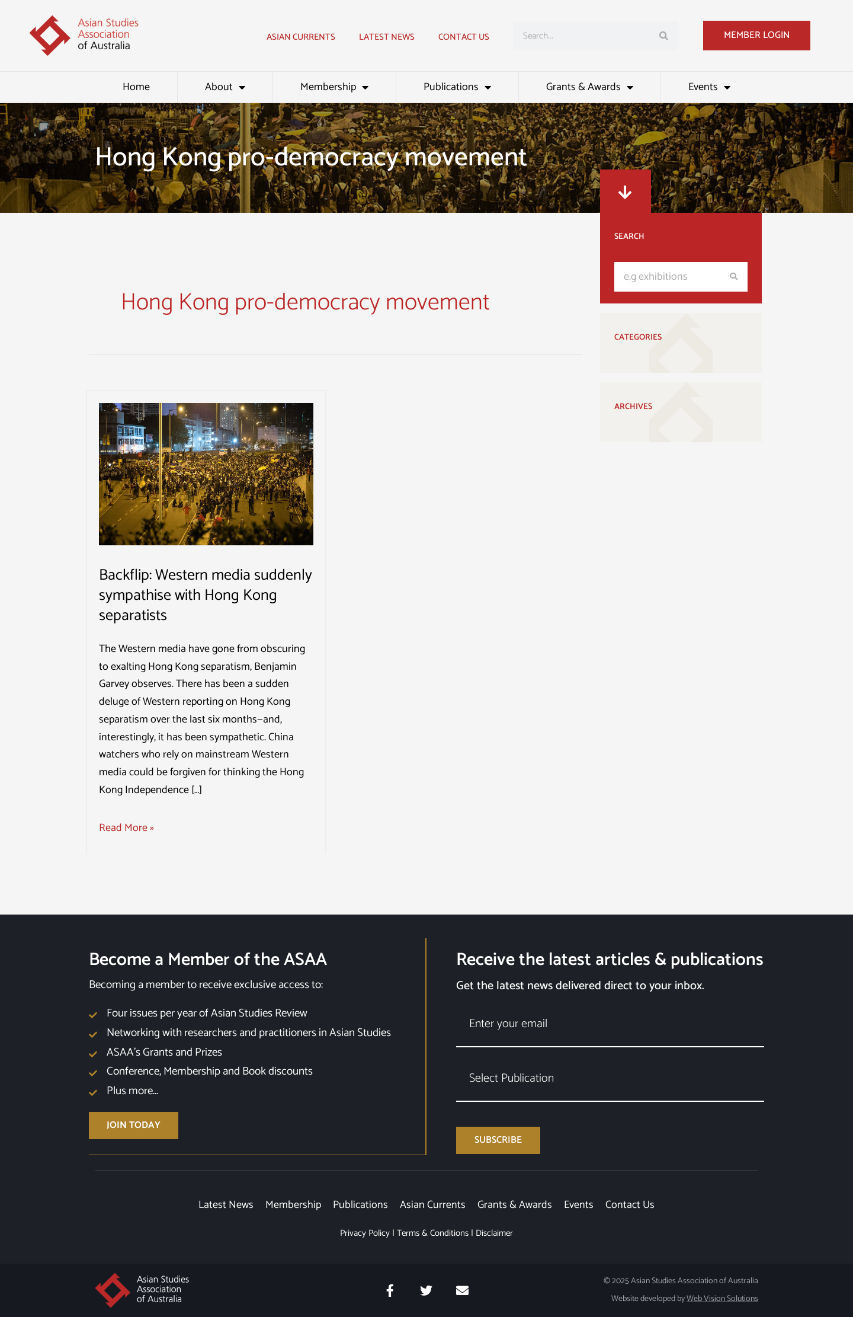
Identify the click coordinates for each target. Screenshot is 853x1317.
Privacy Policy (365, 1233)
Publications (457, 87)
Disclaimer (494, 1233)
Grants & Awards (589, 87)
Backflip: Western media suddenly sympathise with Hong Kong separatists (205, 595)
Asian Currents (301, 37)
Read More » (126, 828)
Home (136, 87)
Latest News (226, 1205)
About (225, 87)
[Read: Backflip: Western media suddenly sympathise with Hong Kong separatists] (206, 473)
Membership (334, 87)
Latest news (387, 37)
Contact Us (463, 37)
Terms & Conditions (433, 1233)
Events (709, 87)
